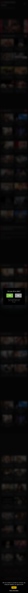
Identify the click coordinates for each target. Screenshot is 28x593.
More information (13, 590)
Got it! (14, 587)
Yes (10, 295)
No (18, 295)
